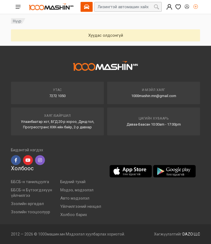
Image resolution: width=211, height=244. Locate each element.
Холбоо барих (73, 214)
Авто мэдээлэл (74, 198)
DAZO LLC (191, 234)
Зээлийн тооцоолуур (30, 211)
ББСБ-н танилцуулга (30, 181)
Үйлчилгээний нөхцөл (80, 206)
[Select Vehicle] (87, 7)
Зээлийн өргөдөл (27, 203)
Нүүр (17, 21)
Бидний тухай (72, 181)
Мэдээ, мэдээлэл (76, 190)
